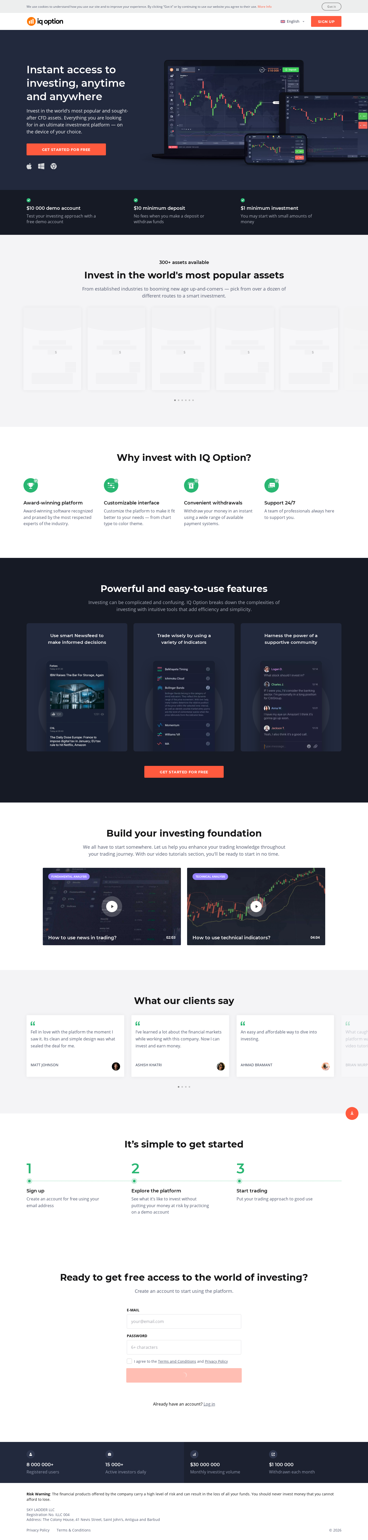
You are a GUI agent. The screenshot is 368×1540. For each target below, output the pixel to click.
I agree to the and (181, 1361)
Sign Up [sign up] (326, 21)
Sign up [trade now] (52, 378)
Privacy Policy (216, 1361)
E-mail (133, 1310)
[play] (112, 906)
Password (137, 1335)
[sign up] (352, 1113)
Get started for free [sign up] (66, 149)
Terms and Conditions (177, 1361)
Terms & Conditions (74, 1530)
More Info (265, 6)
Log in (209, 1404)
